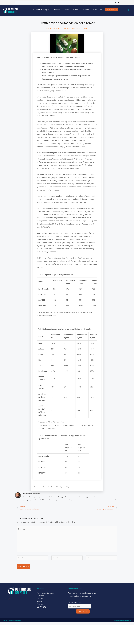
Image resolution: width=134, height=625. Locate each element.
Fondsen (85, 28)
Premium (85, 9)
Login (117, 2)
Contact (66, 9)
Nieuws (75, 9)
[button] (37, 487)
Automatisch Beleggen (41, 9)
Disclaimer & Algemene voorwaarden (122, 623)
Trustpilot (8, 601)
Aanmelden (83, 614)
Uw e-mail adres (74, 604)
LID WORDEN (97, 9)
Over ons (56, 9)
